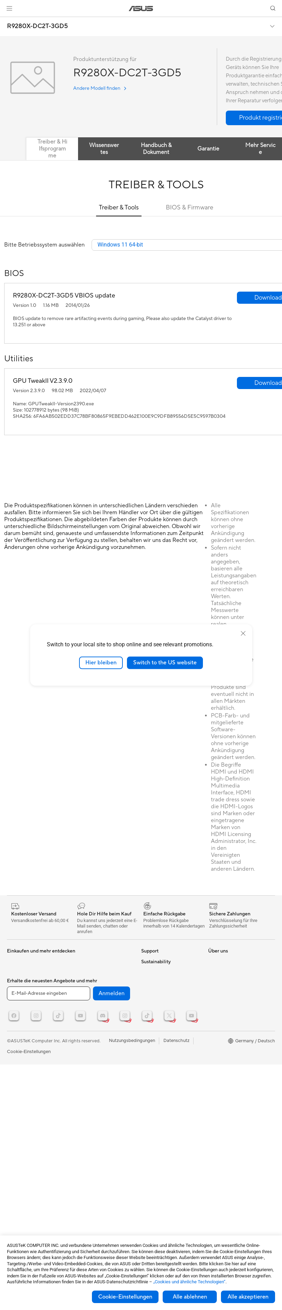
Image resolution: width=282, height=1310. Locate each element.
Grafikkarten (20, 1004)
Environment (221, 1076)
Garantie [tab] (208, 148)
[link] (141, 8)
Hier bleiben (101, 662)
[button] (9, 8)
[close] (243, 633)
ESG (212, 1066)
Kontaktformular (158, 962)
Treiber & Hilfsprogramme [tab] (52, 148)
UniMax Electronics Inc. (165, 1181)
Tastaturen (83, 994)
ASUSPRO (219, 962)
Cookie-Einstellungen (125, 1296)
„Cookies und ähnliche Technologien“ (189, 1281)
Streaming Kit (86, 1025)
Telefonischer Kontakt (163, 993)
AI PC (214, 1014)
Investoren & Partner (162, 1129)
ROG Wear (219, 982)
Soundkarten (20, 1046)
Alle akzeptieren (248, 1296)
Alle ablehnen (190, 1296)
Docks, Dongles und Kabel (99, 1051)
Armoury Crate (223, 1034)
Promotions (220, 972)
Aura (213, 1045)
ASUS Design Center (229, 993)
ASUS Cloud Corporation (167, 1170)
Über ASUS (153, 1087)
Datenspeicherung (26, 1066)
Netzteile (16, 1035)
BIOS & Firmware (189, 208)
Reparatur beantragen (164, 982)
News (147, 1098)
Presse (148, 1118)
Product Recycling (160, 1066)
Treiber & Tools (119, 208)
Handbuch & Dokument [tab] (156, 149)
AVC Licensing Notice (230, 1003)
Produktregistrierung (162, 1003)
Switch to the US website (165, 662)
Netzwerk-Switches (92, 972)
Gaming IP (83, 1062)
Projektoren (19, 972)
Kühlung (15, 1025)
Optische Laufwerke (27, 1056)
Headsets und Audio (93, 1014)
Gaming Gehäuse (24, 1014)
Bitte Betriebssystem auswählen (44, 245)
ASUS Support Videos (164, 1040)
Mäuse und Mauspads (94, 1004)
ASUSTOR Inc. (156, 1160)
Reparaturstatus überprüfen (169, 972)
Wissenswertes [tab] (104, 149)
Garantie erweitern (160, 1030)
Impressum (152, 1139)
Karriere (149, 1150)
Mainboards (19, 994)
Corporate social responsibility (158, 1194)
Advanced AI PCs (226, 1024)
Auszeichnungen (157, 1108)
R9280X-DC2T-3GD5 (37, 26)
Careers (149, 1207)
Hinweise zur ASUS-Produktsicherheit (161, 1016)
